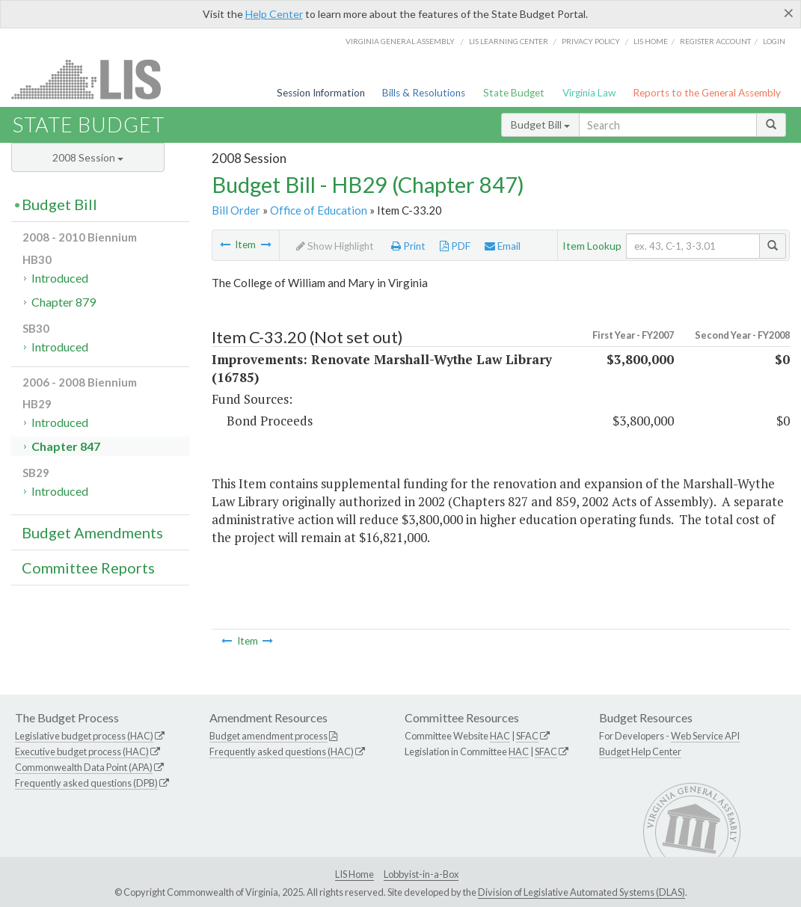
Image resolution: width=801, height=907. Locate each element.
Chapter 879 (63, 302)
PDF (455, 246)
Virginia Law (589, 93)
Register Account (715, 41)
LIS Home (354, 874)
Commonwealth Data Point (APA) (84, 767)
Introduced (59, 278)
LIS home (650, 41)
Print (408, 246)
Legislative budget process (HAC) (84, 736)
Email (503, 246)
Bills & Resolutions (423, 93)
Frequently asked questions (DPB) (86, 783)
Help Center (274, 13)
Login (774, 41)
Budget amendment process (268, 736)
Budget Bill (540, 124)
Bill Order (236, 210)
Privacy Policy (591, 41)
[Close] (788, 12)
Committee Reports (88, 568)
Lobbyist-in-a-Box (421, 874)
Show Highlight (335, 246)
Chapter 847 (65, 446)
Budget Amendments (92, 532)
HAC (500, 736)
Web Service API (705, 736)
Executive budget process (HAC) (82, 751)
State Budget (513, 93)
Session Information (321, 93)
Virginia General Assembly (400, 41)
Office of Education (318, 210)
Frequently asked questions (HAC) (281, 751)
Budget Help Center (640, 751)
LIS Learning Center (508, 41)
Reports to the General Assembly (707, 93)
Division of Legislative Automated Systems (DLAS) (581, 892)
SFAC (527, 736)
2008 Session (87, 157)
